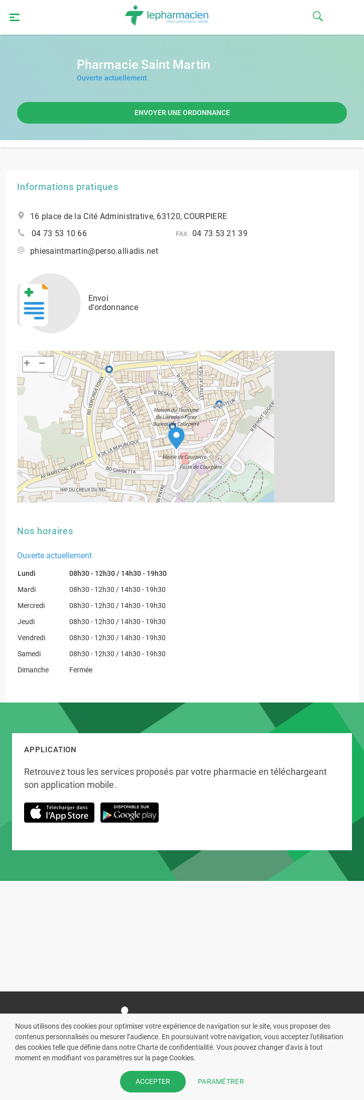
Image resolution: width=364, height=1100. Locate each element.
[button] (176, 438)
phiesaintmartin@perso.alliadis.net (94, 251)
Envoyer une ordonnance (182, 113)
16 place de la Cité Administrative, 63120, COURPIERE (128, 216)
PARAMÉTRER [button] (221, 1081)
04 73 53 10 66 (59, 233)
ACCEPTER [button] (153, 1081)
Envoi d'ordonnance (77, 303)
